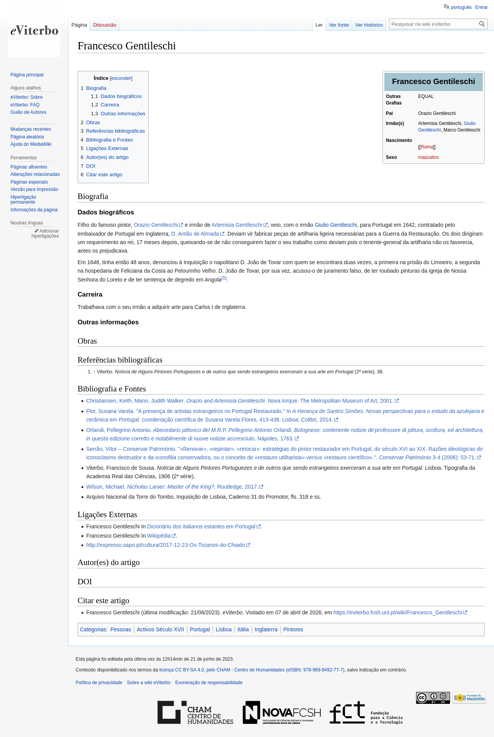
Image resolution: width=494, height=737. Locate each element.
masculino (428, 157)
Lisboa (224, 629)
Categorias (93, 629)
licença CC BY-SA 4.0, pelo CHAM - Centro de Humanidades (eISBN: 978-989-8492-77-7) (252, 670)
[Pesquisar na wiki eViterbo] (438, 24)
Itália (243, 629)
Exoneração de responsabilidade (209, 682)
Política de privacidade (99, 682)
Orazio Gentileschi (156, 225)
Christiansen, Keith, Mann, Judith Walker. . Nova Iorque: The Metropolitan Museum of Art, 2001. (239, 401)
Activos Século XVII (160, 629)
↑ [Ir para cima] (94, 371)
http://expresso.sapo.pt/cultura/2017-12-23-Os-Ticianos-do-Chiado (165, 545)
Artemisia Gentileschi (236, 225)
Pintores (293, 629)
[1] (224, 277)
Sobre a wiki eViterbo (149, 682)
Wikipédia (159, 536)
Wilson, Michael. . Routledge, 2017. (172, 487)
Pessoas (120, 629)
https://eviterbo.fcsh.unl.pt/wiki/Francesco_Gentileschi (397, 612)
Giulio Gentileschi (336, 225)
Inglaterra (266, 629)
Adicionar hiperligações (45, 233)
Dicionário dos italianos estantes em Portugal (201, 526)
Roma (427, 147)
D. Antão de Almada (195, 234)
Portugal (200, 629)
